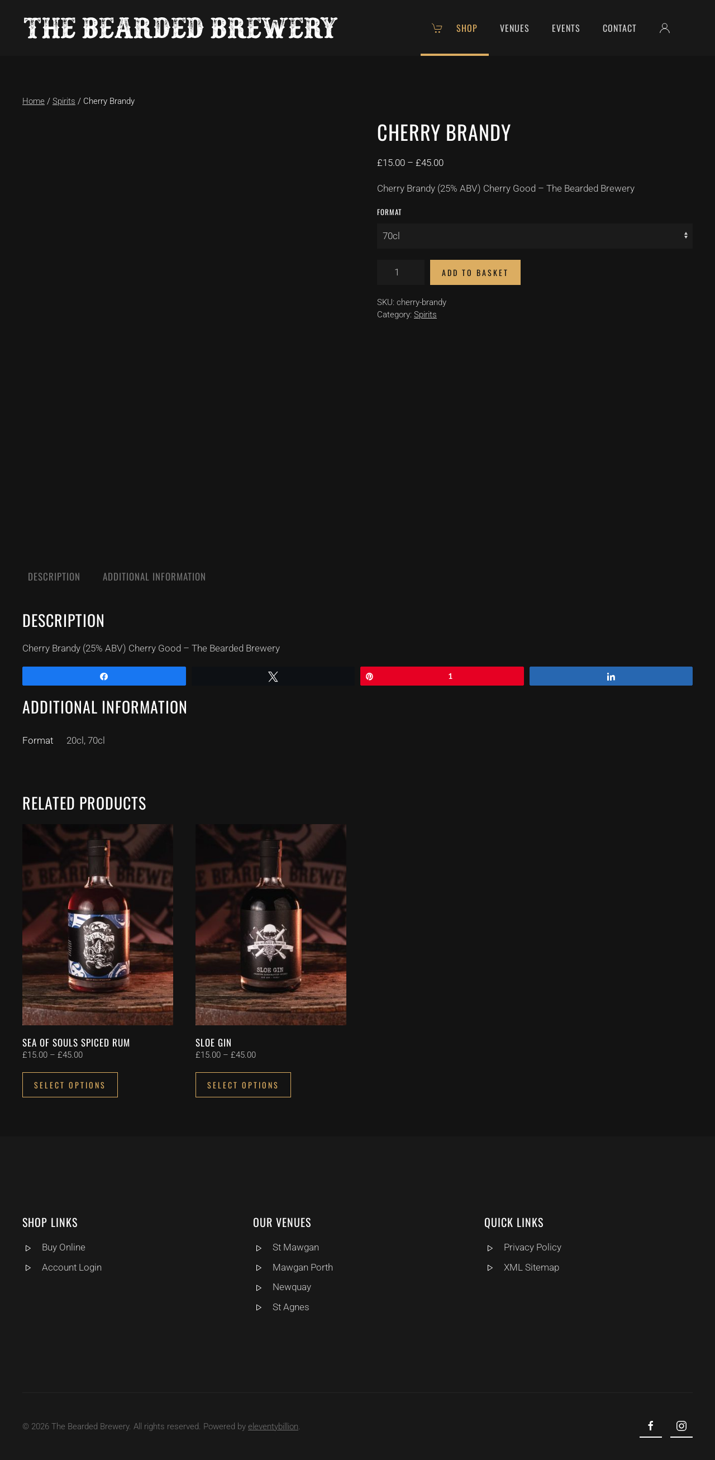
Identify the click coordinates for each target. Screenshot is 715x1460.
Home (33, 101)
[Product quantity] (401, 272)
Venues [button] (515, 28)
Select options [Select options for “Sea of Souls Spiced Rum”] (70, 1085)
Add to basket (475, 272)
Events (566, 28)
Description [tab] (54, 576)
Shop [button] (455, 28)
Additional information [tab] (154, 576)
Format (389, 211)
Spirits (64, 101)
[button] (670, 28)
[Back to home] (180, 28)
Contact (620, 28)
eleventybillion (271, 1426)
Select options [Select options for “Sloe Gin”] (243, 1085)
